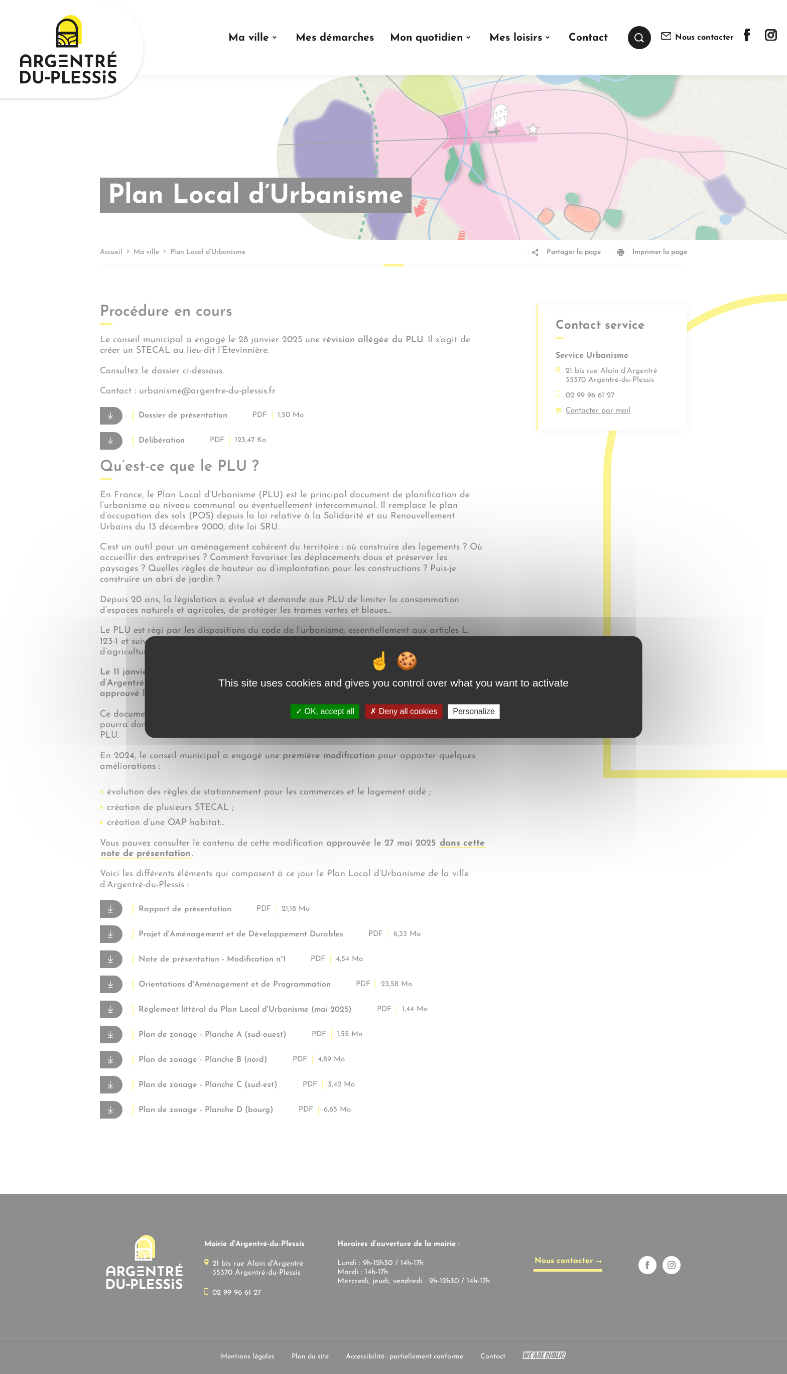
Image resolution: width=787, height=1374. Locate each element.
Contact (588, 38)
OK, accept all (325, 711)
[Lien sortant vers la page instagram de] (771, 38)
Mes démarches (335, 38)
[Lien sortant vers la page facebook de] (747, 39)
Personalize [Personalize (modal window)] (474, 711)
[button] (253, 38)
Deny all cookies (403, 711)
